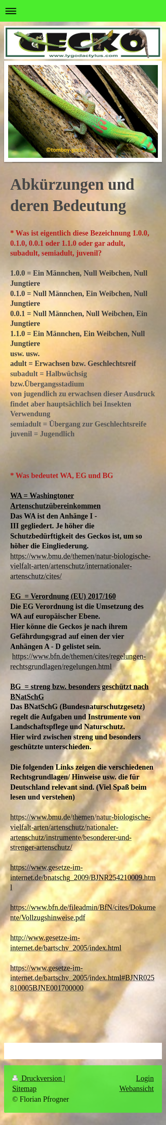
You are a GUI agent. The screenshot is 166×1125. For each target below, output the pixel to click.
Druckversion (38, 1078)
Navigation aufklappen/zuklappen (83, 11)
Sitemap (24, 1089)
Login (145, 1078)
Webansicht (137, 1089)
